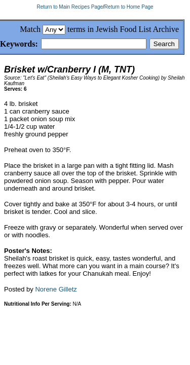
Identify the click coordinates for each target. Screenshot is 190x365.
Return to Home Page (129, 7)
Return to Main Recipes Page (69, 7)
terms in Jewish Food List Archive (123, 29)
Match (30, 29)
